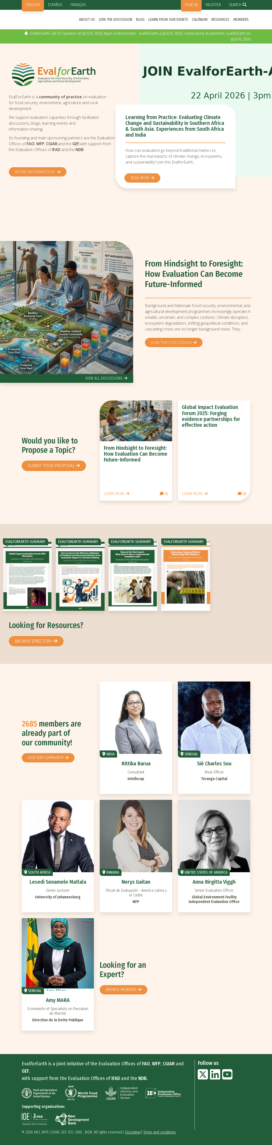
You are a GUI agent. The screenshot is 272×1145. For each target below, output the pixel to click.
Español (55, 4)
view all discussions (104, 378)
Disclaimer (133, 1132)
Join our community (46, 757)
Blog (140, 19)
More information (35, 172)
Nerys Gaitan (135, 882)
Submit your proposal (51, 465)
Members (241, 19)
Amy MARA (58, 1000)
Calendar (199, 19)
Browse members (121, 989)
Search (235, 4)
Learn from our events (168, 19)
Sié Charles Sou (214, 763)
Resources (220, 19)
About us (87, 19)
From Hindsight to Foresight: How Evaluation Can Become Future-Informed (194, 274)
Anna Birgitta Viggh (214, 882)
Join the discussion (115, 19)
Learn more (114, 493)
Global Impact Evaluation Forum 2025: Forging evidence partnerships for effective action (211, 416)
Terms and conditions (159, 1132)
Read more (140, 178)
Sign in (191, 4)
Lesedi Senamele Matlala (57, 882)
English (33, 4)
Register (213, 4)
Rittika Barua (136, 763)
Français (78, 4)
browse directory (33, 641)
